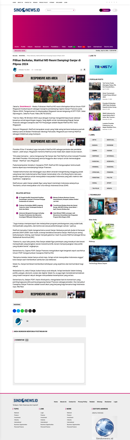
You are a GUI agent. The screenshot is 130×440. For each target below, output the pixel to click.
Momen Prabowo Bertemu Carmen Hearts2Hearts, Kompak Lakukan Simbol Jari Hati (65, 199)
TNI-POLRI (95, 188)
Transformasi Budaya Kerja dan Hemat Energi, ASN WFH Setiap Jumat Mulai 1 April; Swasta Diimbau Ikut (65, 207)
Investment (17, 417)
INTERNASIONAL (112, 156)
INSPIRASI (95, 156)
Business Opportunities (20, 424)
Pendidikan (54, 47)
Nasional (38, 47)
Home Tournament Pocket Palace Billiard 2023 (109, 95)
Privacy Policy (43, 2)
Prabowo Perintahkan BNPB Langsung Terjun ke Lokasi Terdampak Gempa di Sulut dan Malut (31, 207)
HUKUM (109, 150)
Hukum (30, 47)
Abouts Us (63, 402)
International (97, 47)
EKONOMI (110, 145)
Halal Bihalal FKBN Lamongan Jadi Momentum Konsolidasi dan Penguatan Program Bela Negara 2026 (65, 215)
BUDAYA (94, 145)
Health (72, 47)
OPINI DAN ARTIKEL (97, 172)
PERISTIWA (95, 177)
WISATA (109, 188)
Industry (16, 420)
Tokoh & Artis (108, 47)
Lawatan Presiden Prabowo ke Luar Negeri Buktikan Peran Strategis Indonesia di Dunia (110, 125)
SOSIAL (94, 183)
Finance (16, 415)
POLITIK (109, 177)
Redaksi (35, 2)
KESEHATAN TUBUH (112, 161)
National (16, 413)
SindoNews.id (25, 106)
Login (65, 2)
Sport (89, 47)
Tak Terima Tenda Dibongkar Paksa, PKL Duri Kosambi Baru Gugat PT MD (109, 85)
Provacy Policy (82, 402)
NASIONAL (22, 55)
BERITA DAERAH (112, 140)
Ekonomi (46, 47)
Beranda (15, 55)
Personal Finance (19, 427)
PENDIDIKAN (111, 172)
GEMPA (94, 150)
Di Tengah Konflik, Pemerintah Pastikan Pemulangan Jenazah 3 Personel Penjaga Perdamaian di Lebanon (32, 199)
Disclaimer (59, 2)
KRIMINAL (95, 167)
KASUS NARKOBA (97, 161)
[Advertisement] (65, 30)
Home (14, 2)
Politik (23, 47)
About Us (20, 2)
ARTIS (94, 140)
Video (64, 47)
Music (81, 47)
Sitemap (52, 2)
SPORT (109, 183)
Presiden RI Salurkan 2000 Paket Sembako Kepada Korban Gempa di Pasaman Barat (110, 105)
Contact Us (28, 2)
